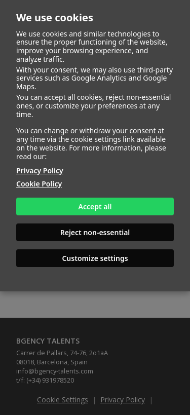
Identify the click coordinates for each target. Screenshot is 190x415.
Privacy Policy (39, 170)
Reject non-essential (95, 232)
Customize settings (95, 258)
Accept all (95, 206)
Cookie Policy (39, 183)
